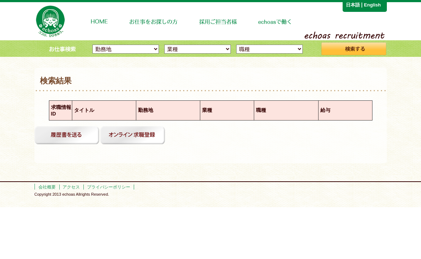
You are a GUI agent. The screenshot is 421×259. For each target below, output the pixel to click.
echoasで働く (275, 22)
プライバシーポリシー (108, 187)
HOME (99, 22)
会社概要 (47, 187)
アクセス (71, 187)
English (372, 5)
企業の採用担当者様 (218, 22)
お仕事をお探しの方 (154, 22)
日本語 (353, 5)
